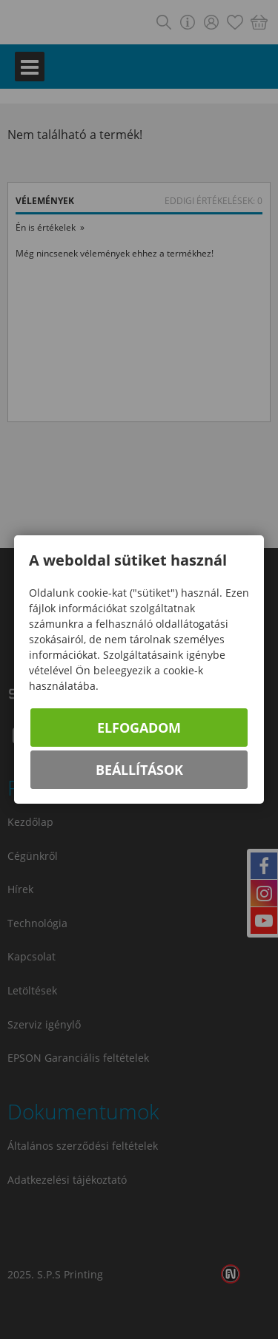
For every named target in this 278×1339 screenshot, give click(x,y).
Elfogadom (139, 727)
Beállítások (139, 770)
